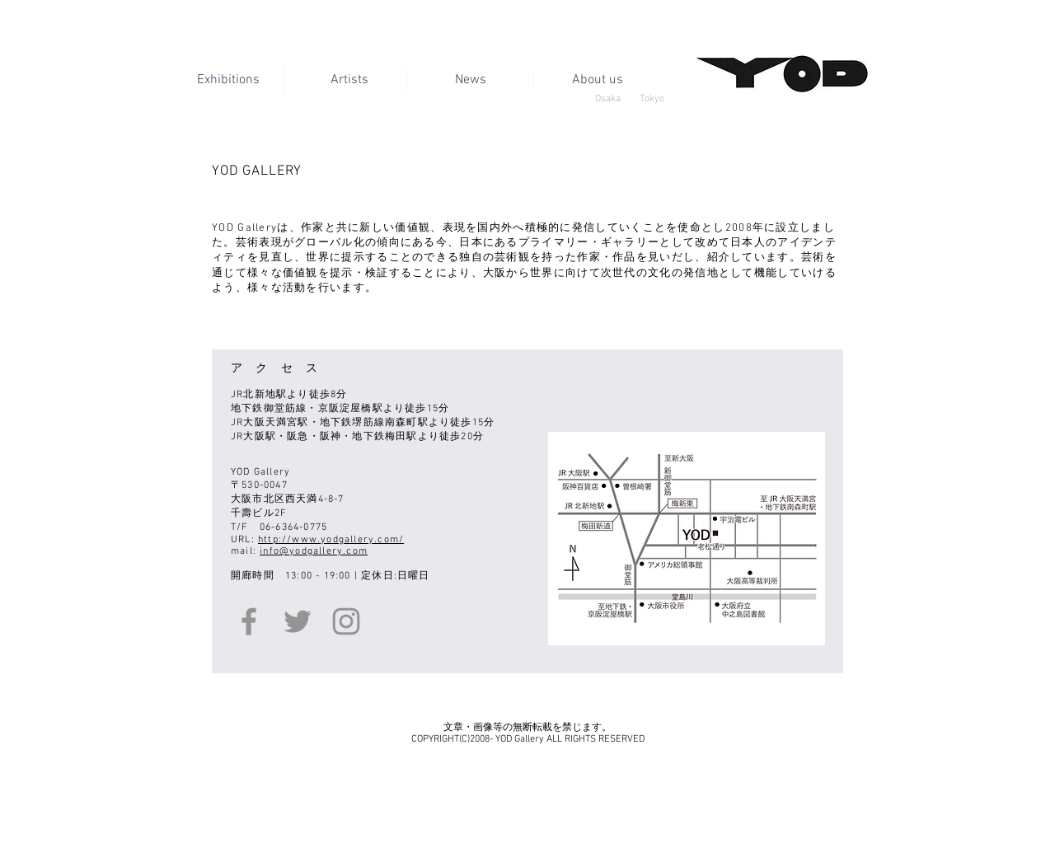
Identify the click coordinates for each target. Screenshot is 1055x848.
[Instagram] (346, 621)
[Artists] (349, 80)
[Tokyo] (651, 99)
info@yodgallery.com (314, 551)
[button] (597, 80)
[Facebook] (249, 621)
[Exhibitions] (228, 80)
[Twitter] (297, 621)
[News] (470, 80)
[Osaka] (608, 99)
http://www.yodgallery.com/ (331, 540)
